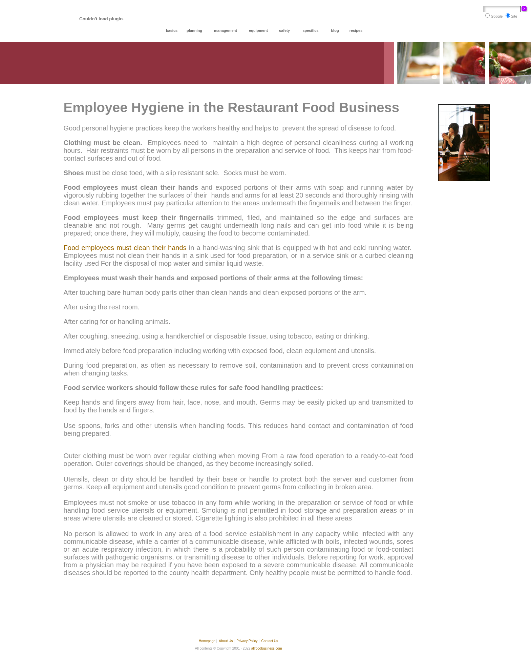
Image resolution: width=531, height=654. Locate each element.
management (225, 30)
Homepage (207, 641)
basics (171, 30)
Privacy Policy (246, 641)
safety (284, 30)
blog (335, 30)
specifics (310, 30)
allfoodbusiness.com (266, 648)
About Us (226, 641)
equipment (258, 30)
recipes (356, 30)
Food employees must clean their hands (125, 247)
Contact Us (269, 641)
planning (194, 30)
